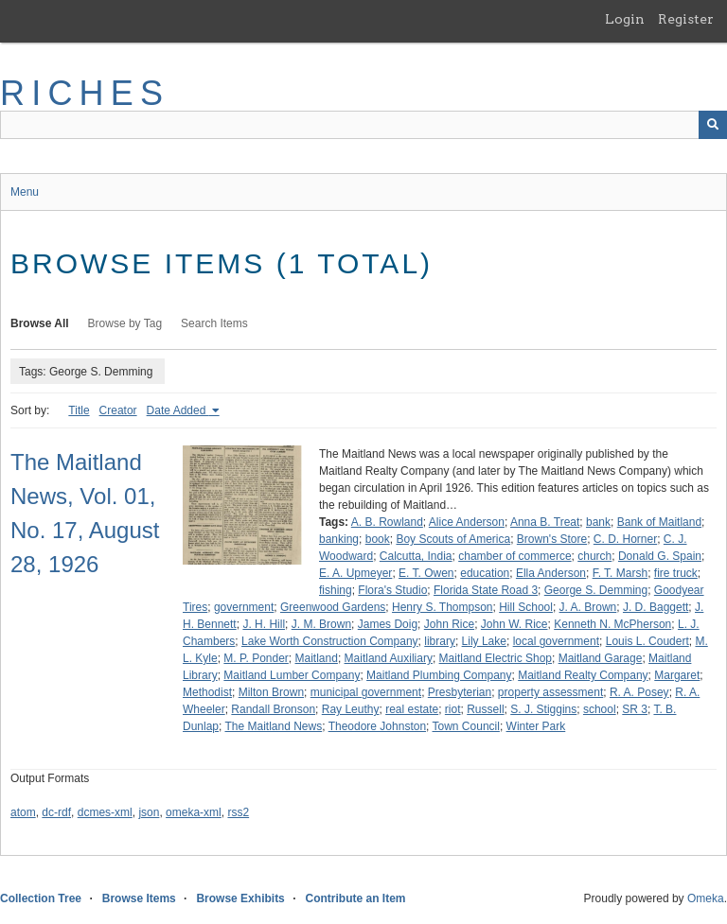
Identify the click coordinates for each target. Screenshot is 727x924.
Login (625, 18)
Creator (118, 410)
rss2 (238, 812)
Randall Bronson (273, 709)
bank (598, 522)
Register (686, 18)
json (148, 812)
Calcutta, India (416, 556)
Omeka (705, 898)
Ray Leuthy (351, 709)
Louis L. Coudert (647, 641)
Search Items (214, 323)
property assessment (550, 692)
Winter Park (536, 726)
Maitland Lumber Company (291, 675)
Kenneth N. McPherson (612, 624)
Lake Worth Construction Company (329, 641)
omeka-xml (194, 812)
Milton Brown (271, 692)
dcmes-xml (105, 812)
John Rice (449, 624)
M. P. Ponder (255, 658)
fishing (335, 590)
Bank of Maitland (659, 522)
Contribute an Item (355, 898)
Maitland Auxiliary (389, 658)
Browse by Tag (125, 323)
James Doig (387, 624)
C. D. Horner (625, 539)
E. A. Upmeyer (355, 573)
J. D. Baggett (655, 607)
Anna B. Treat (544, 522)
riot (453, 709)
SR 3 (634, 709)
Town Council (466, 726)
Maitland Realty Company (582, 675)
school (599, 709)
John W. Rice (514, 624)
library (439, 641)
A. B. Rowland (387, 522)
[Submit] (713, 125)
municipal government (365, 692)
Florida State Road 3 (486, 590)
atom (23, 812)
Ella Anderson (551, 573)
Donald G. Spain (659, 556)
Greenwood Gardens (332, 607)
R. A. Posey (639, 692)
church (594, 556)
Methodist (207, 692)
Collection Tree (40, 898)
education (484, 573)
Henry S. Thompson (442, 607)
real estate (411, 709)
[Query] (363, 125)
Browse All (39, 323)
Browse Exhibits (240, 898)
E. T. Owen (426, 573)
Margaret (677, 675)
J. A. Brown (588, 607)
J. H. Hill (263, 624)
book (377, 539)
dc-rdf (56, 812)
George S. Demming (595, 590)
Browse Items (139, 898)
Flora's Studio (392, 590)
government (244, 607)
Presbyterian (459, 692)
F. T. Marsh (620, 573)
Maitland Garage (601, 658)
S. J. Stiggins (543, 709)
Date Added (178, 410)
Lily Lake (484, 641)
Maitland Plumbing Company (438, 675)
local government (556, 641)
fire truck (676, 573)
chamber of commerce (514, 556)
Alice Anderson (467, 522)
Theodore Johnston (377, 726)
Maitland (316, 658)
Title (78, 410)
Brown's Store (552, 539)
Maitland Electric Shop (495, 658)
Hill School (526, 607)
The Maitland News (273, 726)
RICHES (84, 93)
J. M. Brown (321, 624)
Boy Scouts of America (453, 539)
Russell (485, 709)
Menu (24, 192)
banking (339, 539)
